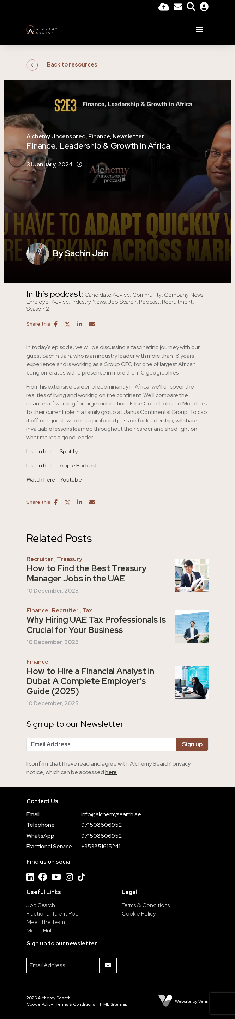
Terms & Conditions (146, 905)
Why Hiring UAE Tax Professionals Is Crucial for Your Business (96, 625)
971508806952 (101, 825)
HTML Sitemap (112, 1004)
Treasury (69, 559)
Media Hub (40, 930)
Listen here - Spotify (52, 451)
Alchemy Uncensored (56, 136)
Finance (99, 136)
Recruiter (39, 559)
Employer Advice (47, 302)
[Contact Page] (178, 8)
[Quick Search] (191, 8)
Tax (87, 610)
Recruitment (177, 302)
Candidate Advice (107, 295)
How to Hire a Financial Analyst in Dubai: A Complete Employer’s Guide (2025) (90, 681)
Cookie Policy (139, 913)
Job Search (122, 302)
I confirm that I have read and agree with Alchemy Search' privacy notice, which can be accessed (108, 768)
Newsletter (128, 136)
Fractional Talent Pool (53, 913)
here (111, 772)
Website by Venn (192, 1001)
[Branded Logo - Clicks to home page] (41, 29)
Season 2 (37, 309)
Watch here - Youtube (54, 479)
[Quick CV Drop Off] (163, 8)
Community (147, 295)
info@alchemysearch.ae (111, 814)
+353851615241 (100, 846)
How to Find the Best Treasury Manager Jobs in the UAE (86, 574)
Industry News (88, 302)
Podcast (149, 302)
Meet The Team (45, 922)
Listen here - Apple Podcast (61, 465)
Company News (183, 295)
